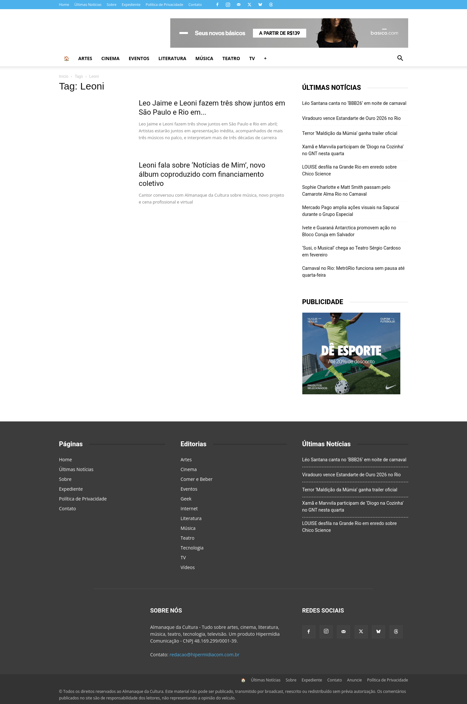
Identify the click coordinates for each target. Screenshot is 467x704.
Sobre (111, 4)
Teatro (231, 58)
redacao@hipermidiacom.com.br (205, 654)
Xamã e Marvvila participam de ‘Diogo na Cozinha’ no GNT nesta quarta (353, 150)
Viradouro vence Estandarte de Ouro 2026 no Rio (351, 118)
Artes (85, 58)
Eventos (139, 58)
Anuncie (354, 680)
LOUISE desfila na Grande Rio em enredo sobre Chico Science (349, 170)
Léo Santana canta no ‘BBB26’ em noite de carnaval (354, 103)
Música (204, 58)
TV (252, 58)
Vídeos (188, 567)
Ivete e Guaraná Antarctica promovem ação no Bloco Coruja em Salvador (349, 231)
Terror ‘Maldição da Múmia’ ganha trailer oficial (349, 133)
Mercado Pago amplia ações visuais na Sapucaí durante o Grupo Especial (350, 211)
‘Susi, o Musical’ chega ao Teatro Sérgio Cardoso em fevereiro (351, 251)
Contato (195, 4)
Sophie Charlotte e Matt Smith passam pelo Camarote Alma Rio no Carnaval (346, 191)
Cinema (110, 58)
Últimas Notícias (88, 4)
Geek (186, 499)
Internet (189, 508)
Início (64, 76)
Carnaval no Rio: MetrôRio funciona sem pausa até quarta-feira (353, 272)
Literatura (172, 58)
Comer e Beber (197, 479)
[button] (400, 59)
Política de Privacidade (164, 4)
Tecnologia (192, 548)
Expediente (131, 4)
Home (64, 4)
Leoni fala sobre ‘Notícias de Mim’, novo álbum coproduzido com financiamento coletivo (202, 174)
